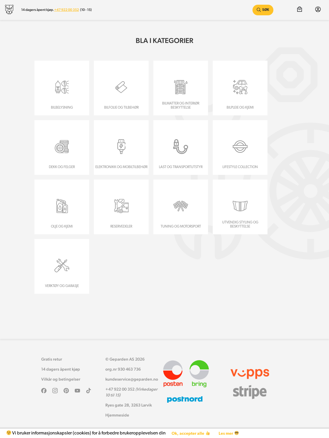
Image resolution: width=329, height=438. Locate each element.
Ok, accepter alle (191, 433)
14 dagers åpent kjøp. (37, 10)
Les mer (228, 433)
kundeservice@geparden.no (131, 379)
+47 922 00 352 (66, 10)
